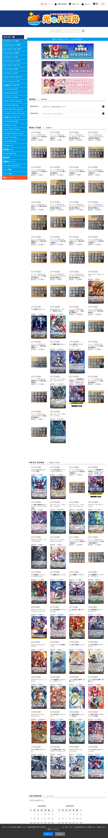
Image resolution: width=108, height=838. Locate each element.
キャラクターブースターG (13, 109)
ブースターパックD (10, 57)
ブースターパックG (10, 97)
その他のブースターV (11, 85)
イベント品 (7, 174)
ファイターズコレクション (13, 133)
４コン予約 (7, 170)
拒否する (60, 834)
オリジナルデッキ (10, 154)
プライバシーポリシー (55, 827)
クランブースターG (10, 105)
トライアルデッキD (10, 69)
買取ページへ (8, 178)
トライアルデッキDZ (11, 53)
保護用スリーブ (9, 162)
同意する (48, 834)
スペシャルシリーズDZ (11, 45)
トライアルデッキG (10, 121)
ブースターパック (10, 125)
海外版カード (8, 150)
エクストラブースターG (12, 101)
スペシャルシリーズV (11, 81)
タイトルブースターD (11, 65)
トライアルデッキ (10, 141)
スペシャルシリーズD (11, 61)
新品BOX (6, 158)
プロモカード (8, 146)
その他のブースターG (11, 117)
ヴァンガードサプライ (11, 166)
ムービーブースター (10, 137)
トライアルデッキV (10, 89)
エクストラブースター (11, 129)
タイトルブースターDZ (11, 49)
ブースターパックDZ (11, 41)
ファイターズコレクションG (13, 113)
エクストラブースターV (12, 77)
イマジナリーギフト (10, 93)
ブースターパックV (10, 73)
